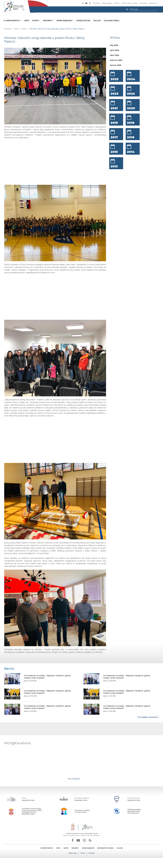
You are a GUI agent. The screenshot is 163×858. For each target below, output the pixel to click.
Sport (35, 20)
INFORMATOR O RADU (105, 848)
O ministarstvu (12, 20)
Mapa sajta (107, 3)
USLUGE (120, 848)
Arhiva (117, 3)
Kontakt (143, 3)
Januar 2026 (115, 65)
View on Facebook (74, 779)
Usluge (97, 20)
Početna (96, 3)
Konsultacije (83, 20)
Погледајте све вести (148, 717)
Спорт (24, 29)
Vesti (26, 20)
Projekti (47, 20)
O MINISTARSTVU (46, 848)
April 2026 (114, 50)
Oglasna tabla (111, 20)
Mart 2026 (114, 55)
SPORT (65, 848)
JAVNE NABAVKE (88, 848)
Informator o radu (130, 3)
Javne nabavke (64, 20)
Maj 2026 (114, 45)
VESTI (58, 848)
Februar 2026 (116, 60)
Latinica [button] (152, 3)
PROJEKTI (75, 848)
